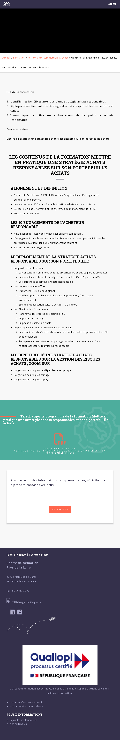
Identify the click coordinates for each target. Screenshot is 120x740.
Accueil (6, 57)
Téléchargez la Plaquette (24, 602)
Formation (19, 57)
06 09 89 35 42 (21, 590)
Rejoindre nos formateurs (23, 720)
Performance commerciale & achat (48, 57)
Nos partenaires (18, 723)
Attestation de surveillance (29, 706)
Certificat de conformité (29, 702)
